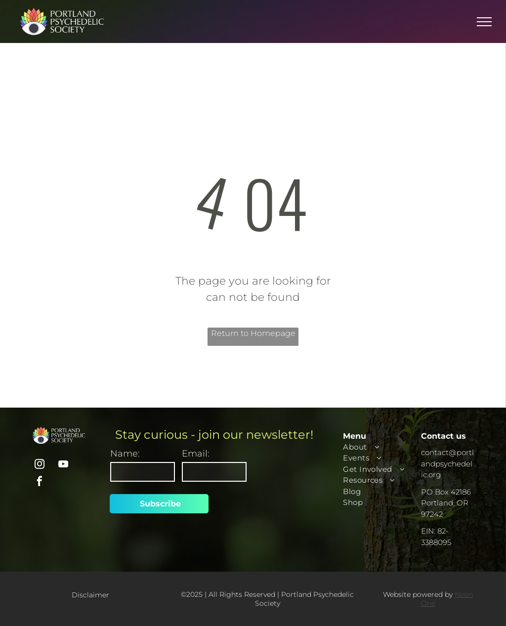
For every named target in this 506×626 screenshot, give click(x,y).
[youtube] (63, 465)
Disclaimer (90, 594)
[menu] (484, 22)
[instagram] (39, 465)
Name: (125, 453)
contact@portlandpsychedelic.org (447, 463)
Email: (196, 453)
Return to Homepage (253, 333)
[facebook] (39, 482)
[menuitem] (379, 447)
